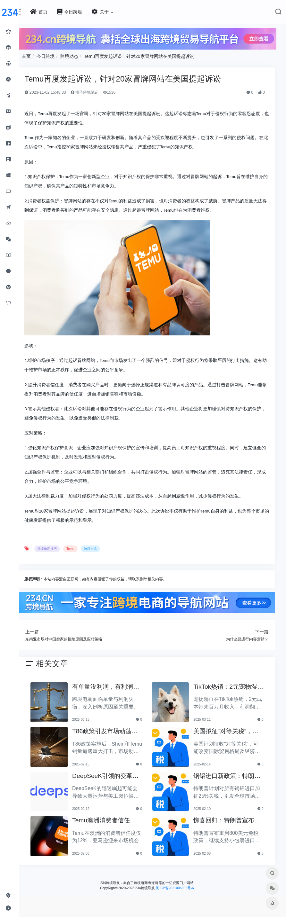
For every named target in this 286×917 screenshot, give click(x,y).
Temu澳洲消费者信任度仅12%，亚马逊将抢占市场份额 (114, 819)
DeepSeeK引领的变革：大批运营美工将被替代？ (112, 775)
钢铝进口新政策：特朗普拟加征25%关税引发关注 (227, 775)
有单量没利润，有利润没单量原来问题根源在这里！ (112, 685)
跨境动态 (81, 55)
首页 (37, 55)
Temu (82, 548)
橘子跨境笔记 (96, 91)
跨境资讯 (101, 548)
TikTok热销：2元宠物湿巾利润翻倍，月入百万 (229, 685)
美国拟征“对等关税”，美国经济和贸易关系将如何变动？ (229, 730)
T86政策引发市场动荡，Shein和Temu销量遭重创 (114, 730)
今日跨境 (57, 55)
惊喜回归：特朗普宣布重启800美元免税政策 (227, 819)
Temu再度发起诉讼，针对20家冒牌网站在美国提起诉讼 (150, 55)
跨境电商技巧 (58, 548)
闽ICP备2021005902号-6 (180, 886)
